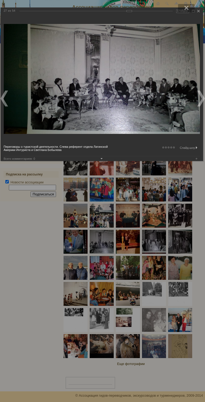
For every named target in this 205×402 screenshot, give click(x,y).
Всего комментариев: (19, 158)
